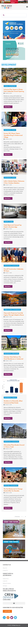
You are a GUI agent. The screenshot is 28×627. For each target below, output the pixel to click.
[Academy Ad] (14, 29)
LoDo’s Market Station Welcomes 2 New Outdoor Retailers (14, 182)
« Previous (17, 516)
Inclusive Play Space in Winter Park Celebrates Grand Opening (14, 90)
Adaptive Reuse (8, 309)
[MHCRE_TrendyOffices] (14, 528)
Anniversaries (7, 265)
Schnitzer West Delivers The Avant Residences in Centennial (13, 358)
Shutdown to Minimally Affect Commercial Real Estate (13, 402)
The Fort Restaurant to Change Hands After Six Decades (13, 490)
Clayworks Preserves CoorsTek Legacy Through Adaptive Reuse (14, 314)
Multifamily (15, 353)
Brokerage (7, 485)
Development (12, 86)
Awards (6, 221)
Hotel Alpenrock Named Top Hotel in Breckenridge (12, 226)
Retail (13, 130)
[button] (14, 603)
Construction (15, 265)
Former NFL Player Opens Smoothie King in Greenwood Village (13, 135)
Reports (14, 397)
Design (6, 86)
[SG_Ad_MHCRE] (14, 50)
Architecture (7, 441)
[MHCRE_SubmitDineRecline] (14, 548)
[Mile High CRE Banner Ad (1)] (14, 1)
